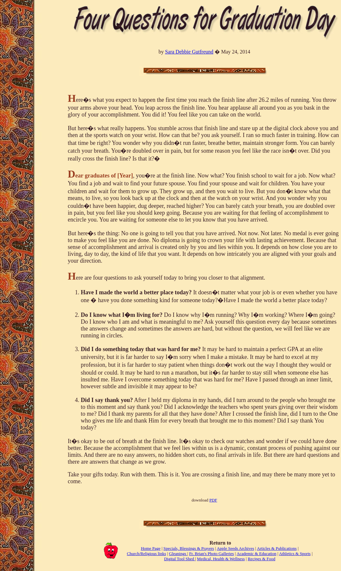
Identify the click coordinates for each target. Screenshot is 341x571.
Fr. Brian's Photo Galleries (211, 553)
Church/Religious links (146, 553)
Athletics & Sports (295, 553)
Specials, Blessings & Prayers (188, 548)
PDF (213, 500)
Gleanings (178, 553)
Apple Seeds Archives (235, 548)
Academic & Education (256, 553)
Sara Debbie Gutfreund (189, 51)
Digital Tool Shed (179, 558)
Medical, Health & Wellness (221, 558)
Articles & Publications (277, 548)
